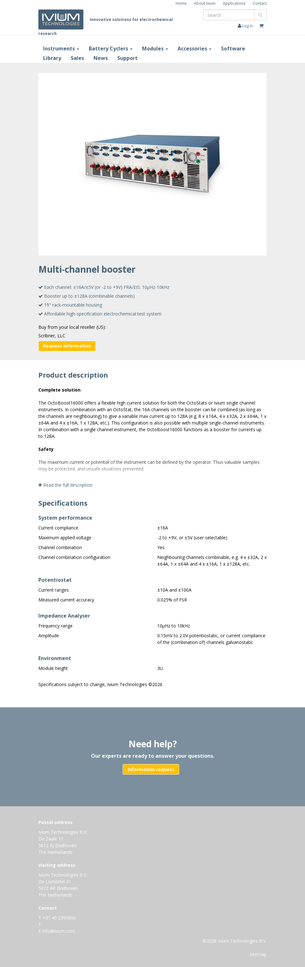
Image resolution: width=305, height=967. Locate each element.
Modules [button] (155, 48)
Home (181, 3)
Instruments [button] (61, 48)
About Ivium (205, 3)
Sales (77, 58)
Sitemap (258, 954)
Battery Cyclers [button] (111, 48)
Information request (150, 769)
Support (127, 58)
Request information (67, 346)
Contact (260, 3)
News (101, 58)
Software (233, 48)
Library (52, 58)
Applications (234, 3)
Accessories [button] (194, 48)
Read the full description (65, 485)
